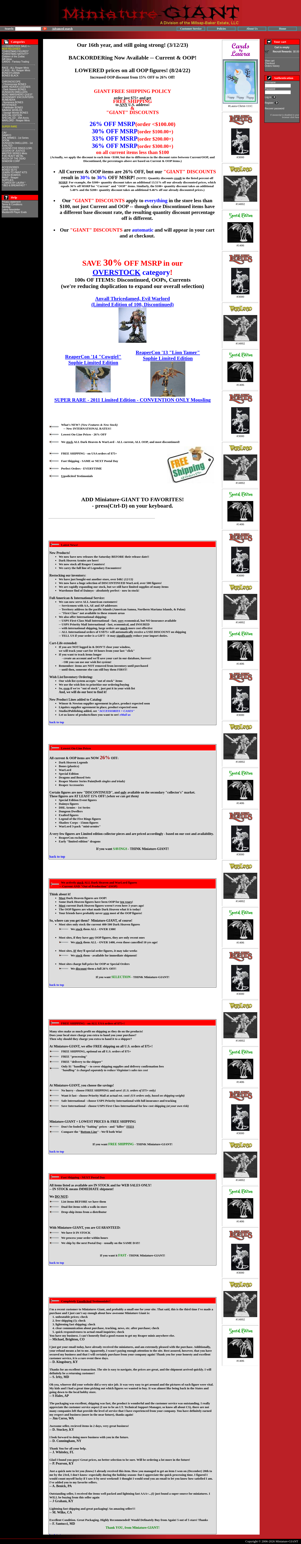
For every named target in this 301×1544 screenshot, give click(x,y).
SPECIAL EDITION (12, 115)
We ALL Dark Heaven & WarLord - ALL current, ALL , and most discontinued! (120, 442)
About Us (251, 28)
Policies (221, 28)
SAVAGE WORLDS (12, 110)
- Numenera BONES (12, 102)
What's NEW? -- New (89, 426)
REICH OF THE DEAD (14, 158)
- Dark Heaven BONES (14, 89)
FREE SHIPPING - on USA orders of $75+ (89, 453)
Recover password (274, 108)
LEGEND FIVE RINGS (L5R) (17, 148)
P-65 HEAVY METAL (13, 156)
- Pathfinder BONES (12, 107)
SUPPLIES (7, 180)
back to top (56, 722)
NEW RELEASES (11, 48)
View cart (269, 60)
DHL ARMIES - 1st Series (15, 138)
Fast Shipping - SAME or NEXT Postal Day (89, 461)
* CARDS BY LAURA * (13, 183)
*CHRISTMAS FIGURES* (15, 51)
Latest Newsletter (11, 209)
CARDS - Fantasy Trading (15, 61)
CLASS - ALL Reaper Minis (16, 70)
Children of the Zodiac (13, 56)
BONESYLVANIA (11, 73)
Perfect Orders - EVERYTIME (81, 468)
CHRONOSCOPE (11, 81)
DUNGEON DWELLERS (15, 92)
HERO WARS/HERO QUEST (17, 94)
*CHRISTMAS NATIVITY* (15, 54)
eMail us (125, 714)
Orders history (272, 66)
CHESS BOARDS (11, 175)
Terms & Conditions (12, 204)
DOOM (5, 140)
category (131, 272)
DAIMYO (6, 135)
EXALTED (7, 145)
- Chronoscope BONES (14, 84)
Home (282, 28)
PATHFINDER (9, 105)
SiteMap (6, 207)
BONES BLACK (10, 75)
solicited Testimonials (77, 476)
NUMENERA (8, 100)
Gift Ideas (7, 59)
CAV (4, 132)
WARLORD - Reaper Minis (16, 120)
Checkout (270, 63)
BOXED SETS (9, 170)
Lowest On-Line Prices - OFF (84, 434)
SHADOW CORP (11, 161)
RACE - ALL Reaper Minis (15, 68)
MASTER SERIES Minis (14, 153)
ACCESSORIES (10, 167)
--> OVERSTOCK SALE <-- (16, 46)
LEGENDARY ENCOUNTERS (17, 97)
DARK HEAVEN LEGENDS (16, 87)
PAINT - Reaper (10, 177)
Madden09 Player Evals (14, 212)
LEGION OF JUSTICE (13, 151)
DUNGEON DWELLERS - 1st (17, 143)
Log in (268, 97)
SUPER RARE (9, 126)
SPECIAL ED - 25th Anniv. (15, 118)
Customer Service (191, 28)
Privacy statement (11, 202)
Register (269, 103)
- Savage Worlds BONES (15, 112)
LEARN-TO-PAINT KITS (14, 172)
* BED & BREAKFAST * (14, 185)
